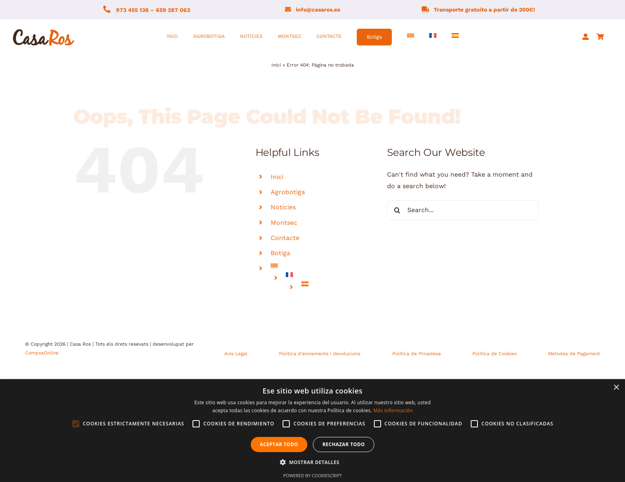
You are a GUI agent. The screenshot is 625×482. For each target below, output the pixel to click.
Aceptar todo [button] (279, 444)
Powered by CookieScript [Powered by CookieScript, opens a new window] (312, 475)
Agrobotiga (288, 192)
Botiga (280, 253)
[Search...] (463, 210)
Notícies (283, 207)
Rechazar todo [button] (343, 444)
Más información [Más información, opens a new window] (393, 410)
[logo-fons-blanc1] (44, 29)
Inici (276, 65)
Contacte (285, 238)
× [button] (616, 388)
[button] (312, 462)
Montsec (284, 222)
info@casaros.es (318, 9)
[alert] (312, 430)
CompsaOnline (42, 353)
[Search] (397, 210)
